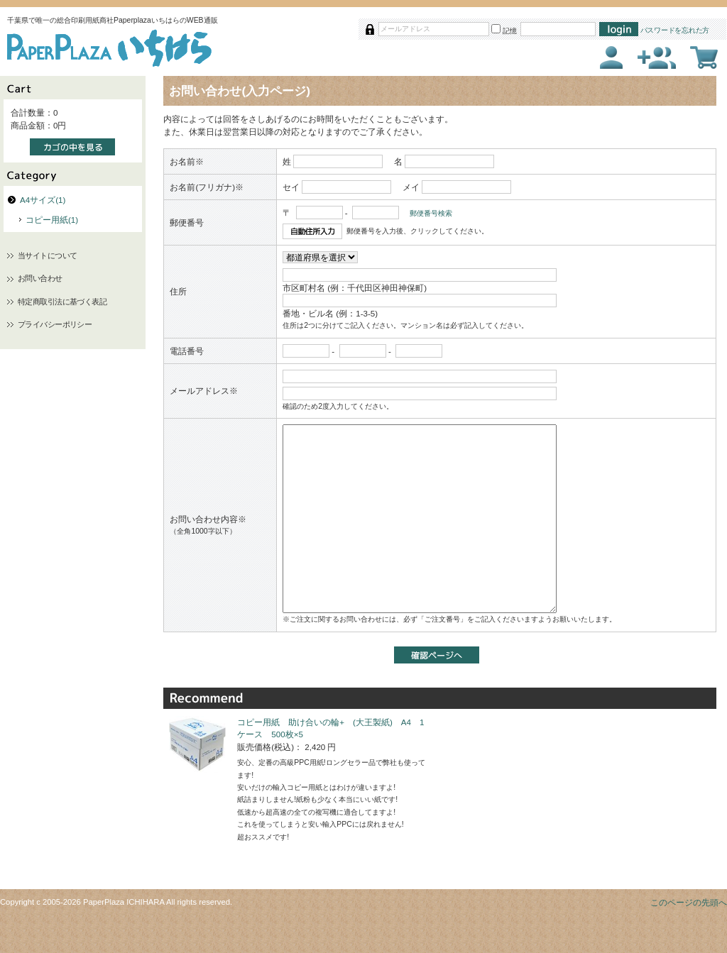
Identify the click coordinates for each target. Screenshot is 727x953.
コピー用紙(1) (52, 219)
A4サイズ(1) (42, 199)
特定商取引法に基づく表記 (62, 301)
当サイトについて (47, 255)
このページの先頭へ (688, 902)
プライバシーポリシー (55, 324)
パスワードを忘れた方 (675, 30)
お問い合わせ (40, 278)
